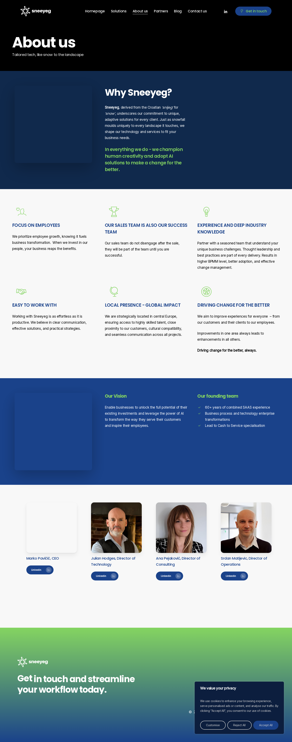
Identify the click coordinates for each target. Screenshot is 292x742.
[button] (40, 569)
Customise (213, 725)
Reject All (239, 725)
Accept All (266, 725)
